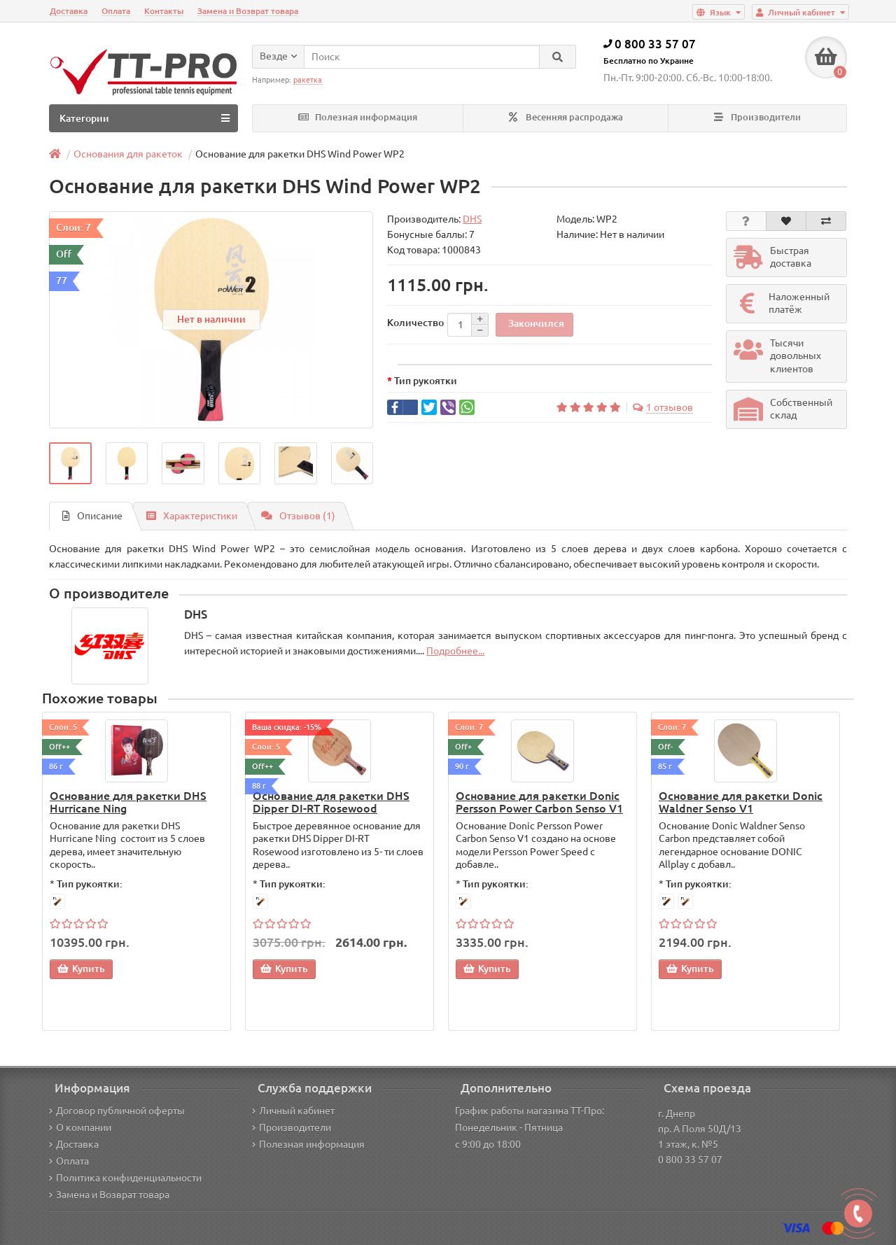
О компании (80, 1127)
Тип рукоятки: (89, 883)
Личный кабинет (293, 1110)
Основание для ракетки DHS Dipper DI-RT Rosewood (331, 802)
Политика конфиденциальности (125, 1177)
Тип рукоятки (425, 380)
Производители (757, 117)
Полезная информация (357, 117)
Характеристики (191, 515)
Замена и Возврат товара (247, 10)
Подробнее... (455, 650)
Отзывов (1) (298, 515)
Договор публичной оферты (117, 1110)
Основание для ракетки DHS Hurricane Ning (128, 802)
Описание (92, 515)
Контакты (163, 10)
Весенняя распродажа (566, 117)
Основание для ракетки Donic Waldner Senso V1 (740, 802)
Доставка (69, 10)
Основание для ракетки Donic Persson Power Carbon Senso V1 (539, 802)
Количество (415, 322)
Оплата (116, 10)
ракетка (307, 80)
